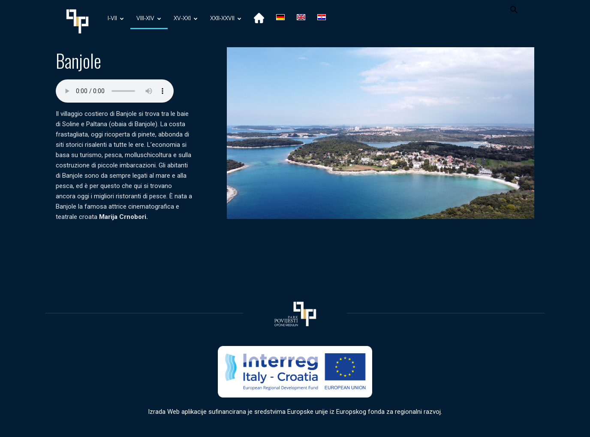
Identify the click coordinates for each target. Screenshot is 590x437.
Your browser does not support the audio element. (115, 91)
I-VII (116, 19)
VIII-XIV (148, 19)
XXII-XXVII (225, 19)
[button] (513, 11)
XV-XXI (186, 19)
